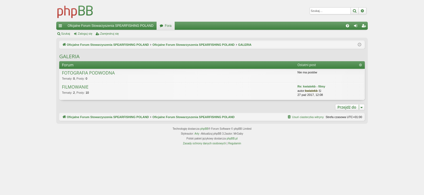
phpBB (204, 128)
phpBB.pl (232, 138)
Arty (196, 133)
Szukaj (65, 33)
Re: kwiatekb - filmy (311, 86)
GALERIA (69, 56)
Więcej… (61, 27)
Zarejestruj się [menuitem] (365, 27)
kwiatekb (311, 90)
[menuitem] (347, 26)
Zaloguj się (85, 33)
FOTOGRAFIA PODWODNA (88, 73)
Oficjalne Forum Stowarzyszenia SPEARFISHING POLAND (110, 26)
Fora (168, 26)
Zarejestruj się (109, 33)
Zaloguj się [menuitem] (357, 27)
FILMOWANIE (75, 87)
